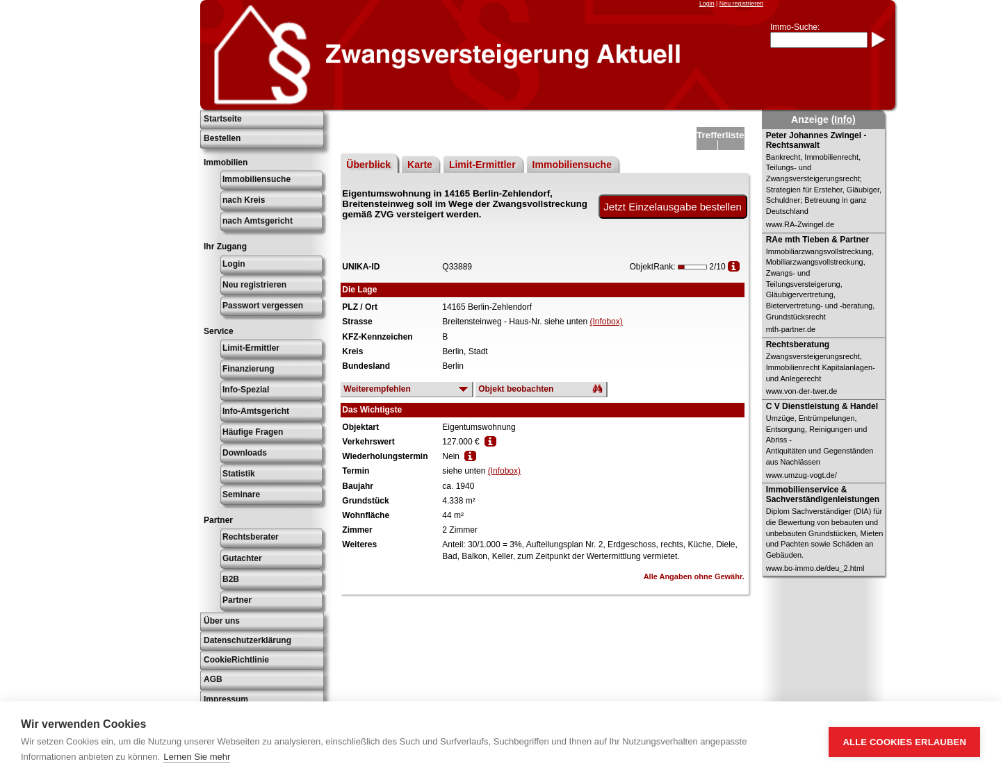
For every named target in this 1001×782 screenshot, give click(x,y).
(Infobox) (605, 321)
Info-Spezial (245, 389)
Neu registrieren (741, 3)
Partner (237, 600)
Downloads (244, 453)
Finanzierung (248, 369)
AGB (213, 679)
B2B (230, 579)
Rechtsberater (250, 537)
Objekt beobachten (515, 389)
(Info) (843, 119)
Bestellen (222, 138)
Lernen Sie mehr (196, 756)
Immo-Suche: (795, 27)
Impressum (226, 699)
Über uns (222, 621)
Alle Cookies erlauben (904, 742)
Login (707, 3)
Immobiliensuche (256, 179)
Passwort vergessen (262, 305)
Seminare (241, 494)
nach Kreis (243, 200)
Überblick (368, 164)
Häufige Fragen (252, 432)
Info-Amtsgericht (255, 411)
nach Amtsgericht (257, 221)
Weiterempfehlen (376, 389)
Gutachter (242, 558)
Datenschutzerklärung (247, 640)
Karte (419, 164)
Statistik (238, 474)
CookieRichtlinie (236, 660)
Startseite (223, 119)
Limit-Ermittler (250, 348)
